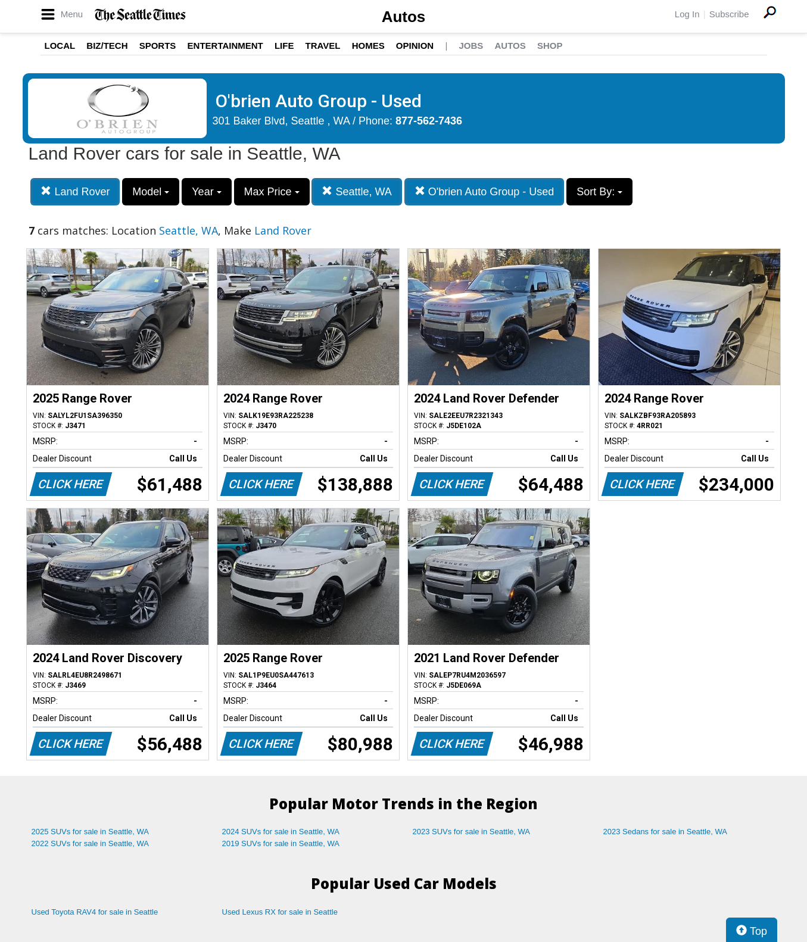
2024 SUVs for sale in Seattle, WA (281, 831)
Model (150, 192)
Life (284, 45)
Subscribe (729, 14)
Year (206, 192)
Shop (550, 45)
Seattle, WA (356, 191)
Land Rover (75, 191)
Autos (404, 17)
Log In (687, 14)
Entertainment (225, 45)
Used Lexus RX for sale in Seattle (280, 911)
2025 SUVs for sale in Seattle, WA (90, 831)
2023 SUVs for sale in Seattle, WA (472, 831)
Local (60, 45)
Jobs (471, 45)
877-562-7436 (428, 121)
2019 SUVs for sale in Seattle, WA (281, 843)
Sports (157, 45)
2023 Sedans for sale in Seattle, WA (665, 831)
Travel (323, 45)
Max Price (272, 192)
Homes (368, 45)
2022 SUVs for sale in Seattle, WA (90, 843)
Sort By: (599, 192)
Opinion (415, 45)
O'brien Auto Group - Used (484, 191)
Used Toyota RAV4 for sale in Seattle (95, 911)
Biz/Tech (106, 45)
